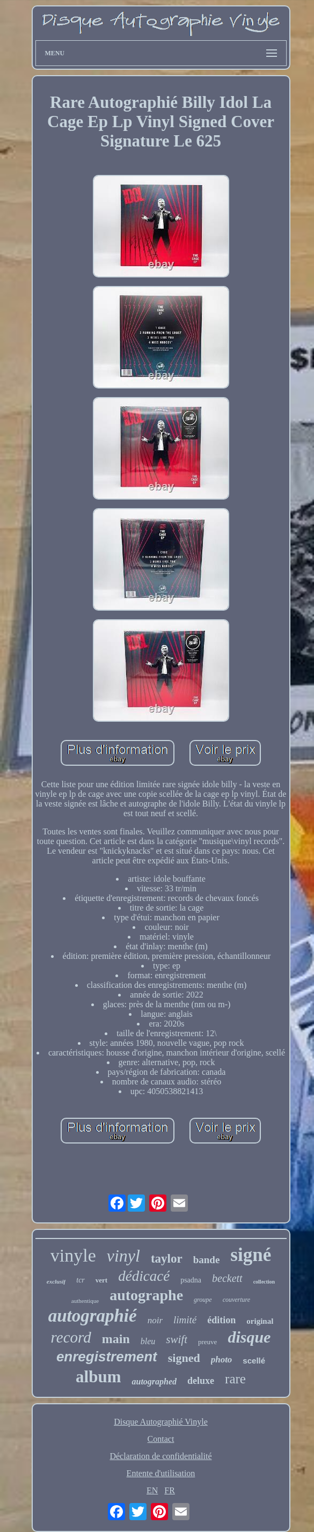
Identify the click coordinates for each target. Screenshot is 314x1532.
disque (249, 1337)
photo (221, 1359)
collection (264, 1282)
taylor (166, 1258)
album (98, 1376)
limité (184, 1319)
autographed (154, 1381)
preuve (207, 1342)
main (116, 1339)
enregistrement (106, 1356)
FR (169, 1490)
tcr (80, 1280)
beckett (227, 1278)
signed (184, 1358)
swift (176, 1339)
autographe (146, 1295)
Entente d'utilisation (161, 1473)
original (259, 1321)
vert (101, 1280)
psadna (190, 1280)
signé (250, 1254)
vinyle (73, 1255)
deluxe (200, 1380)
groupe (203, 1299)
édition (221, 1320)
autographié (92, 1315)
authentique (85, 1301)
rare (235, 1379)
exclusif (56, 1281)
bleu (148, 1341)
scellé (254, 1360)
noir (155, 1320)
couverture (237, 1299)
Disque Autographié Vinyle (161, 1421)
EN (152, 1490)
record (71, 1337)
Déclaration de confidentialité (160, 1456)
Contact (161, 1438)
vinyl (123, 1255)
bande (206, 1259)
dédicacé (144, 1276)
